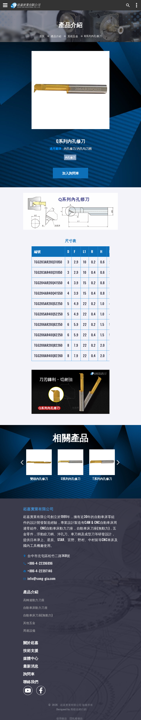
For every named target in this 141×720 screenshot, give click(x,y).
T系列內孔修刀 (99, 475)
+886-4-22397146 (39, 573)
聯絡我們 (30, 687)
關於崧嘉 (30, 648)
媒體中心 (30, 663)
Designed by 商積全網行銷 (71, 711)
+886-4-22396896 (40, 566)
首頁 (42, 36)
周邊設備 (29, 634)
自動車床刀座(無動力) (38, 619)
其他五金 (73, 36)
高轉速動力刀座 (34, 604)
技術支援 (30, 655)
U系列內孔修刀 (70, 481)
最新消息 (30, 671)
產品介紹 (56, 36)
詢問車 (29, 679)
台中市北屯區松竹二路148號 (48, 558)
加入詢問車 (70, 173)
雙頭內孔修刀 (39, 481)
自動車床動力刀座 (35, 612)
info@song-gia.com (41, 581)
